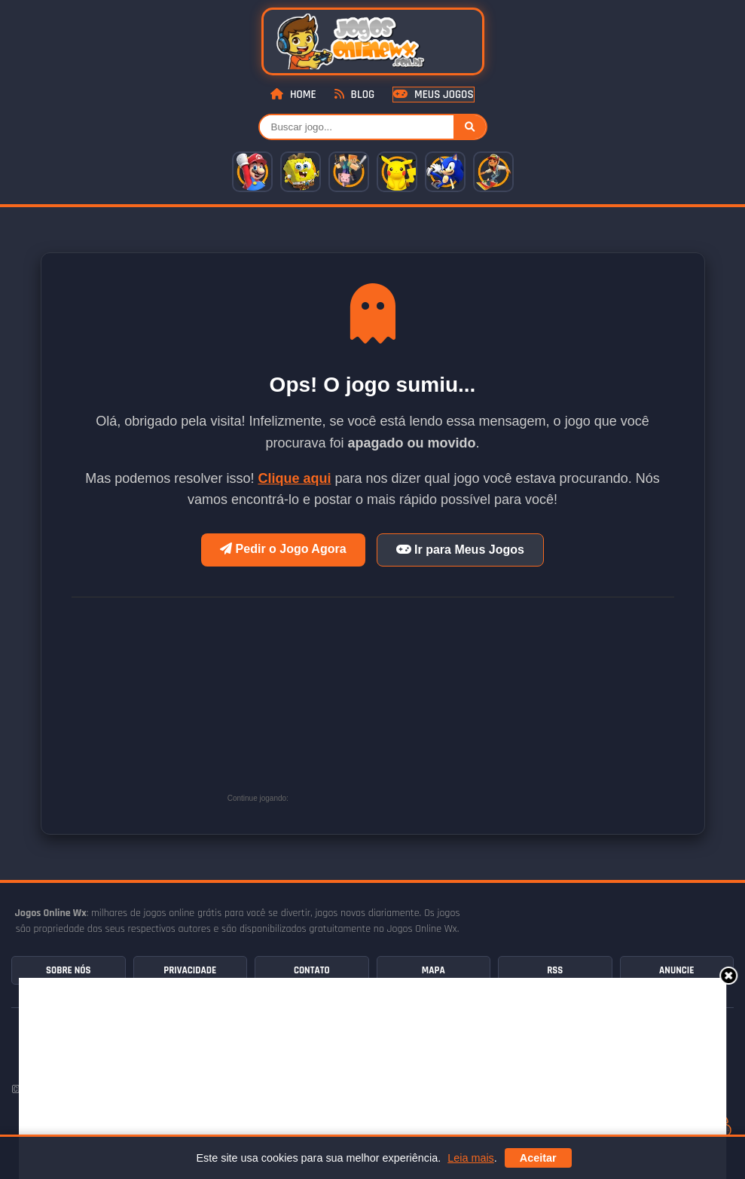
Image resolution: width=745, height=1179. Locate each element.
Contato (312, 970)
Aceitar (538, 1158)
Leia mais (470, 1158)
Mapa (433, 970)
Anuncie (676, 970)
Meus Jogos (433, 94)
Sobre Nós (68, 970)
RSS (555, 970)
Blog (354, 94)
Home (293, 94)
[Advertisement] (405, 706)
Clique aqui (294, 478)
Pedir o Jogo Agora (283, 548)
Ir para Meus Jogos (460, 549)
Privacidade (189, 970)
